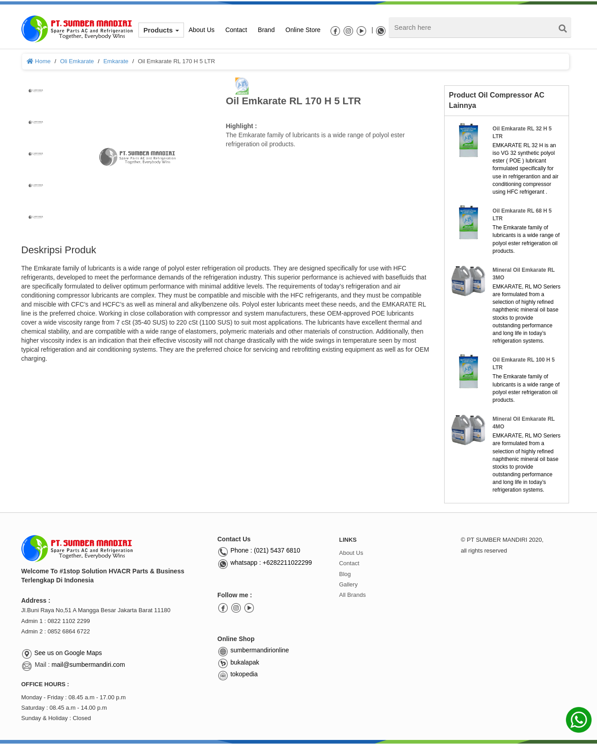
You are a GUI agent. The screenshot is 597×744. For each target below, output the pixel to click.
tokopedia (237, 674)
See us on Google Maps (68, 652)
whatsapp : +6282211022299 (264, 562)
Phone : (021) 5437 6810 (258, 550)
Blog (345, 574)
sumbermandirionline (253, 650)
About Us (351, 552)
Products (161, 30)
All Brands (352, 594)
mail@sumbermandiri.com (88, 664)
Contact (349, 563)
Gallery (348, 584)
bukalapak (238, 662)
